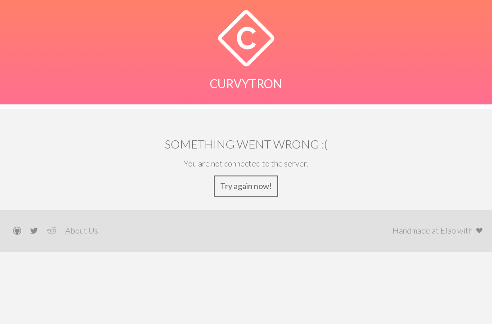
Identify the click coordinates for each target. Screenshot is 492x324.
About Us (81, 230)
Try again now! (246, 186)
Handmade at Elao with (439, 230)
